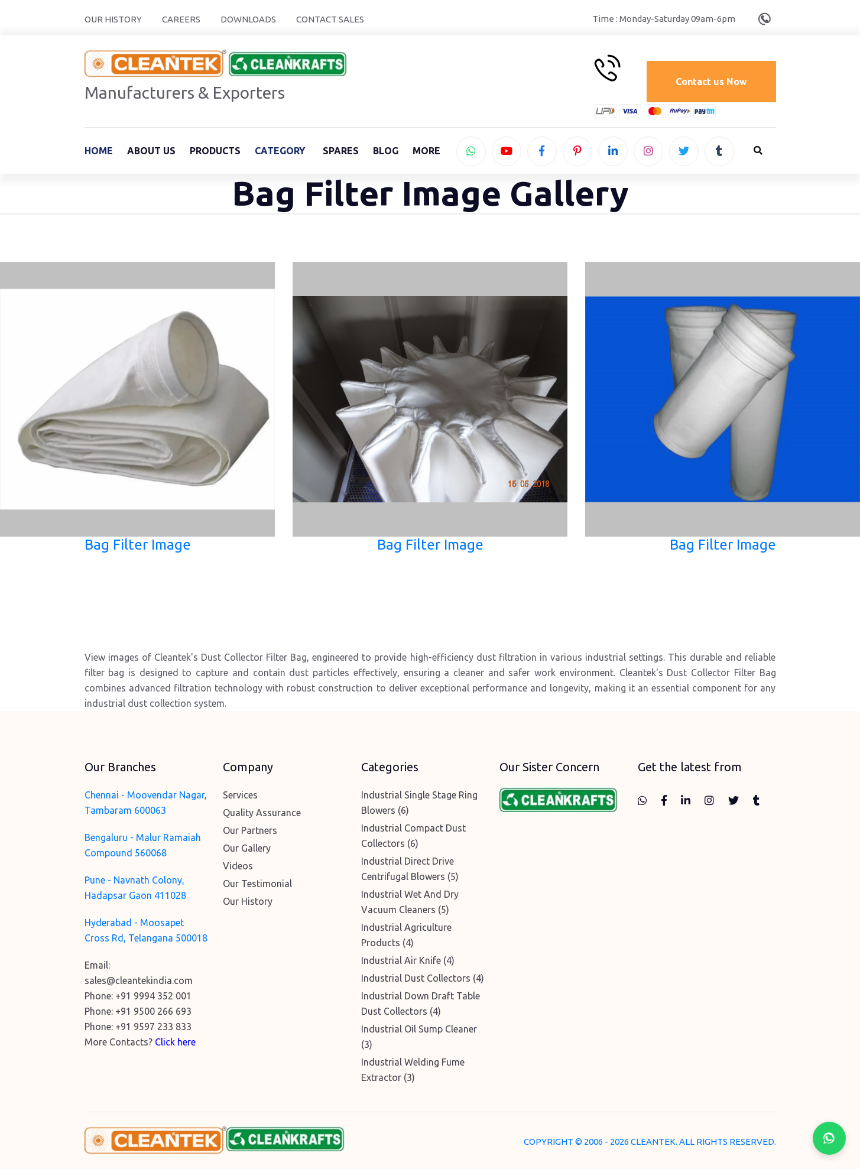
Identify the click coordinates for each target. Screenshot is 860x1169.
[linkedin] (613, 152)
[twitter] (684, 152)
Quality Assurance (262, 815)
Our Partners (250, 833)
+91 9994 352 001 (153, 998)
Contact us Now (710, 81)
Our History (113, 19)
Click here (175, 1045)
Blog (385, 152)
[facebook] (542, 152)
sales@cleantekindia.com (139, 983)
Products (215, 152)
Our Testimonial (257, 886)
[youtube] (506, 152)
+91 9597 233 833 (153, 1029)
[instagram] (648, 152)
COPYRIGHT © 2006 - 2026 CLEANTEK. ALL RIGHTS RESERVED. (650, 1144)
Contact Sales (330, 19)
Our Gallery (247, 851)
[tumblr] (719, 152)
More (426, 152)
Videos (238, 868)
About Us (151, 152)
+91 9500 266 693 (153, 1014)
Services (240, 798)
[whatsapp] (471, 152)
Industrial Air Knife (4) (408, 963)
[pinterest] (577, 152)
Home (99, 152)
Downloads (248, 19)
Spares (341, 152)
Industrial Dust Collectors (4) (422, 981)
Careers (181, 19)
